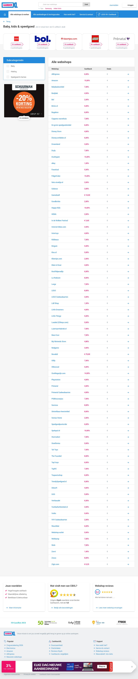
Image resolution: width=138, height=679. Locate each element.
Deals (109, 69)
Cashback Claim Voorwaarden (49, 674)
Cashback (88, 69)
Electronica (10, 648)
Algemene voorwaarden (12, 674)
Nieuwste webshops (14, 657)
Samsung (48, 8)
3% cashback (122, 44)
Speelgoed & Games (18, 77)
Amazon (9, 651)
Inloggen (130, 5)
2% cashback (17, 44)
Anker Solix (57, 8)
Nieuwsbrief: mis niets (104, 654)
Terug (8, 21)
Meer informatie (15, 608)
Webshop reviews (102, 651)
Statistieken (55, 648)
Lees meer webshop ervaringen (110, 608)
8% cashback (96, 44)
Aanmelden (114, 5)
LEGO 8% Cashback (108, 14)
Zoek (86, 4)
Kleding (14, 71)
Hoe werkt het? (101, 645)
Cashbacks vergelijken (59, 654)
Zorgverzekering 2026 (14, 645)
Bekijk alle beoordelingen (63, 608)
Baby (13, 66)
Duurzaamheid (56, 645)
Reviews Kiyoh (56, 651)
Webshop (55, 69)
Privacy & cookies (30, 674)
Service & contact (103, 648)
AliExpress (10, 654)
